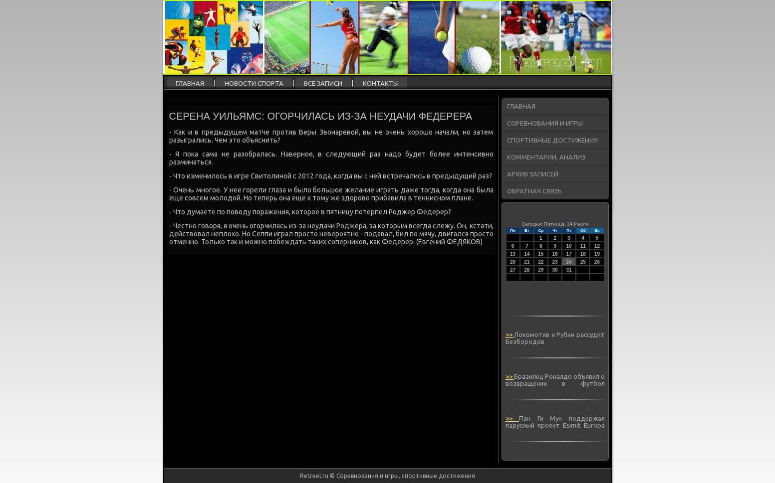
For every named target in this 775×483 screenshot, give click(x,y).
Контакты (381, 83)
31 (569, 270)
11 (583, 246)
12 (597, 246)
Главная (190, 83)
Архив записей (532, 173)
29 (540, 270)
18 (583, 254)
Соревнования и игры (545, 123)
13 (513, 254)
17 (569, 254)
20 (513, 262)
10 (569, 246)
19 (597, 254)
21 (526, 262)
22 (540, 262)
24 (569, 262)
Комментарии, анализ (546, 157)
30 (554, 270)
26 (597, 262)
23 (554, 262)
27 (513, 270)
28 (526, 270)
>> (510, 334)
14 (526, 254)
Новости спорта (254, 83)
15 (540, 254)
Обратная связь (534, 190)
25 (583, 262)
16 (554, 254)
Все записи (323, 83)
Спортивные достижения (552, 140)
